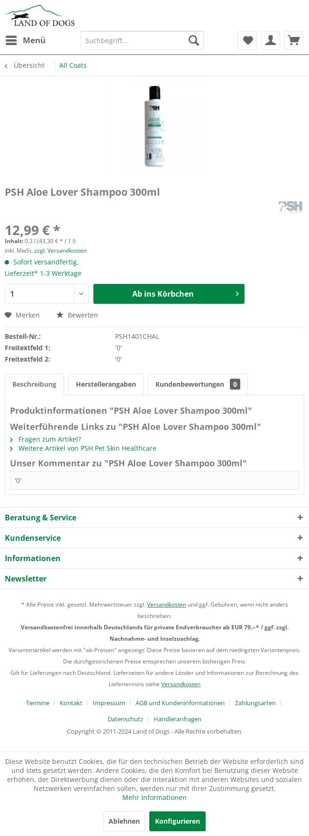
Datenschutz (125, 719)
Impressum (109, 703)
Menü (25, 39)
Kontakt (71, 703)
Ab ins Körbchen (185, 292)
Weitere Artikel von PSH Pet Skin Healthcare (83, 448)
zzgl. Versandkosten (60, 250)
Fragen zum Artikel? (45, 439)
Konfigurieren (177, 821)
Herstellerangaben (106, 384)
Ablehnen (124, 821)
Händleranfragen (177, 719)
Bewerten (77, 314)
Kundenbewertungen (197, 384)
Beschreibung (34, 384)
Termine (37, 703)
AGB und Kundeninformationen (180, 703)
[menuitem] (25, 40)
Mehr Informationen (154, 797)
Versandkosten (166, 604)
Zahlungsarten (255, 703)
